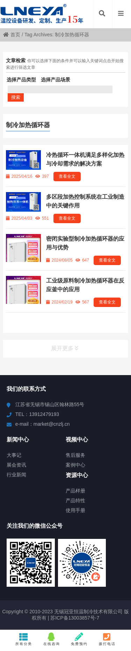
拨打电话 (107, 639)
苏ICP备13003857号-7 (74, 618)
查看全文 (67, 176)
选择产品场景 (55, 79)
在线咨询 (51, 639)
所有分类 (24, 639)
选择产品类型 (21, 79)
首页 (11, 34)
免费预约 (79, 639)
